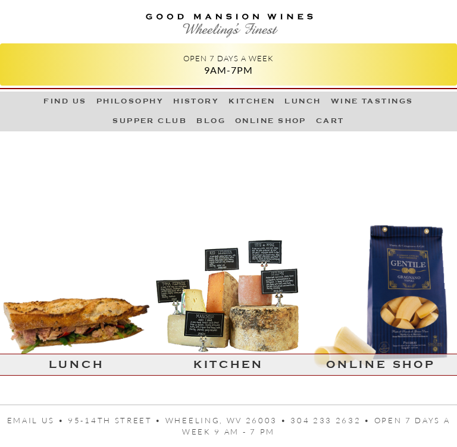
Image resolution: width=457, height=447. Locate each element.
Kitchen (251, 101)
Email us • (37, 420)
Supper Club (149, 121)
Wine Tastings (372, 101)
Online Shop (270, 121)
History (196, 101)
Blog (211, 121)
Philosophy (130, 101)
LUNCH (302, 101)
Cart (330, 121)
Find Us (64, 101)
